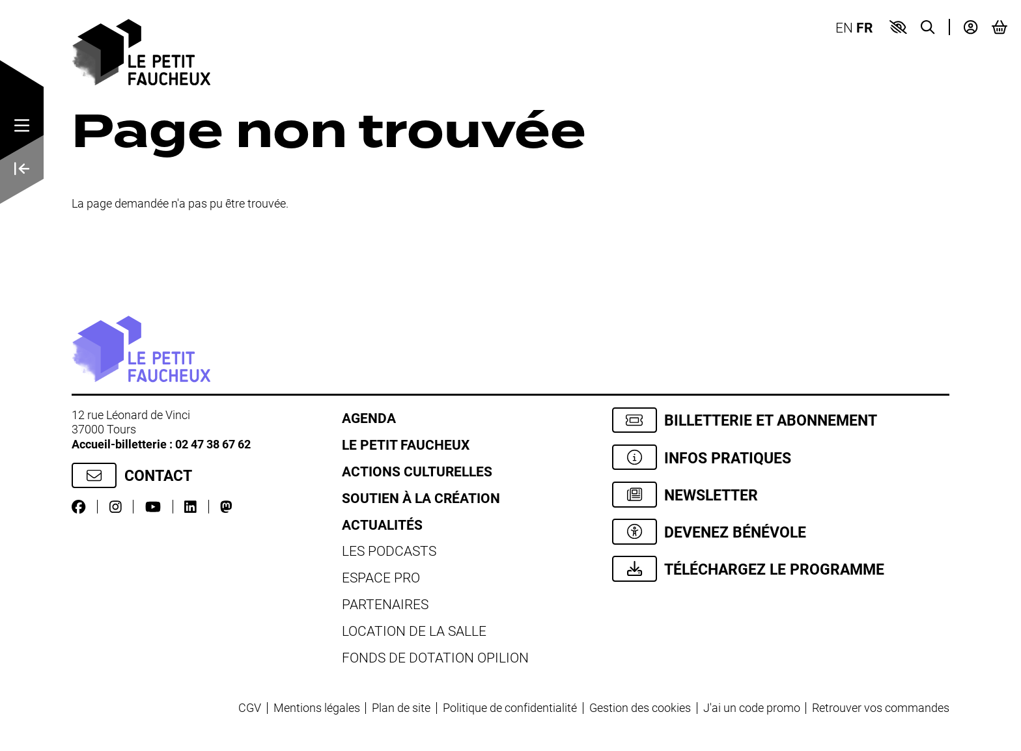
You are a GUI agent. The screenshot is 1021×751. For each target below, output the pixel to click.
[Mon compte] (970, 27)
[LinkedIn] (190, 506)
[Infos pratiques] (781, 457)
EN (844, 27)
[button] (898, 27)
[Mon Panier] (999, 27)
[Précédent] (22, 169)
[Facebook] (78, 506)
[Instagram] (115, 506)
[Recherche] (927, 27)
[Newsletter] (781, 494)
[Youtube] (153, 506)
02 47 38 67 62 (213, 444)
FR (864, 27)
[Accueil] (141, 51)
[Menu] (22, 126)
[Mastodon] (226, 506)
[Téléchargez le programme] (781, 568)
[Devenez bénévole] (781, 531)
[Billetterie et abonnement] (781, 420)
